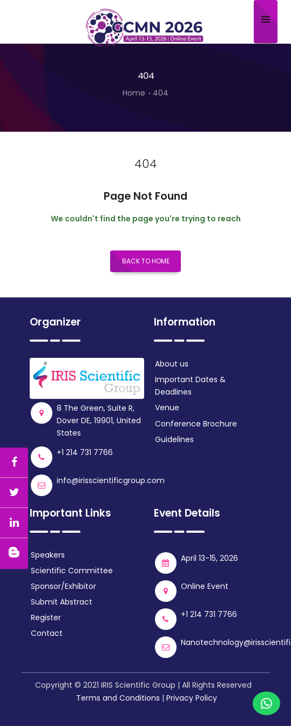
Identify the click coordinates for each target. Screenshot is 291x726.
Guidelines (174, 439)
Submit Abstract (61, 601)
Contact (47, 633)
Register (46, 617)
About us (171, 363)
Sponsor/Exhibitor (63, 586)
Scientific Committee (72, 570)
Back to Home (146, 261)
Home (134, 92)
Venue (167, 407)
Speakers (48, 554)
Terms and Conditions (118, 698)
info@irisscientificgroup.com (111, 480)
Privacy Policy (191, 698)
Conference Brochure (196, 423)
